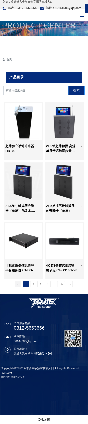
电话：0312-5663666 (22, 8)
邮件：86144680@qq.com (63, 8)
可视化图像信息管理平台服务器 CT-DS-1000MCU (20, 270)
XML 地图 (44, 419)
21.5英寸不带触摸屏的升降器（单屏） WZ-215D (60, 210)
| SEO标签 (7, 372)
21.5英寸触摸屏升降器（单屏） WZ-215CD (20, 210)
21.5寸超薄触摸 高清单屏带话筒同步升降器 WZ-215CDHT (60, 150)
